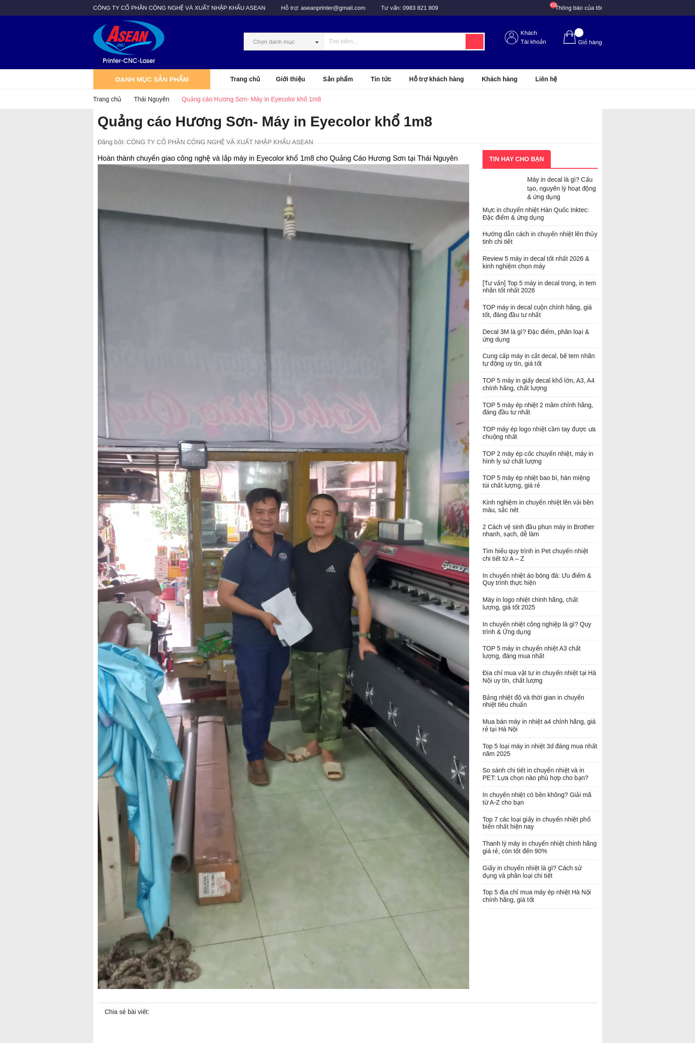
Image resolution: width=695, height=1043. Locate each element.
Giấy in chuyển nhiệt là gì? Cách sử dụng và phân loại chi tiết (532, 871)
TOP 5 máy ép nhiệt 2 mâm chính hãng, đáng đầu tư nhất (538, 408)
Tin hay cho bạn (516, 159)
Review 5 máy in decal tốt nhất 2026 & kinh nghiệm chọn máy (536, 262)
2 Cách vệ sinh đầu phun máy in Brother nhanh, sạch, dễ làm (538, 530)
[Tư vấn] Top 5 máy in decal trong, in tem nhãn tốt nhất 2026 (539, 287)
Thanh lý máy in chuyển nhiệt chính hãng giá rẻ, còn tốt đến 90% (540, 847)
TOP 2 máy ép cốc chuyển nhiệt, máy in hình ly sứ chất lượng (538, 457)
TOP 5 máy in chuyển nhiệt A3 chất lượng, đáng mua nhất (532, 652)
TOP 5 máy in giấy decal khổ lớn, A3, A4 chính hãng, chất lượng (539, 384)
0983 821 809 (420, 7)
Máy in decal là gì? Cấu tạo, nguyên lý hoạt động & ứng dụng (561, 188)
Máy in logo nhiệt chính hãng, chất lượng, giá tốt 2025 (530, 603)
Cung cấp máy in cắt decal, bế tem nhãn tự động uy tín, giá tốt (539, 359)
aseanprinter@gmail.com (333, 7)
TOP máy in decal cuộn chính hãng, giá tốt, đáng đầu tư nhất (537, 311)
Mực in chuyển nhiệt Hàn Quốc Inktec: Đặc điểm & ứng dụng (536, 213)
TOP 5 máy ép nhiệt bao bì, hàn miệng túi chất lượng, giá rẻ (536, 481)
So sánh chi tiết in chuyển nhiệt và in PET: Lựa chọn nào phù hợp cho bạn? (535, 774)
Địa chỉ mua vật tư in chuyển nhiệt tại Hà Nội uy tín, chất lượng (539, 676)
